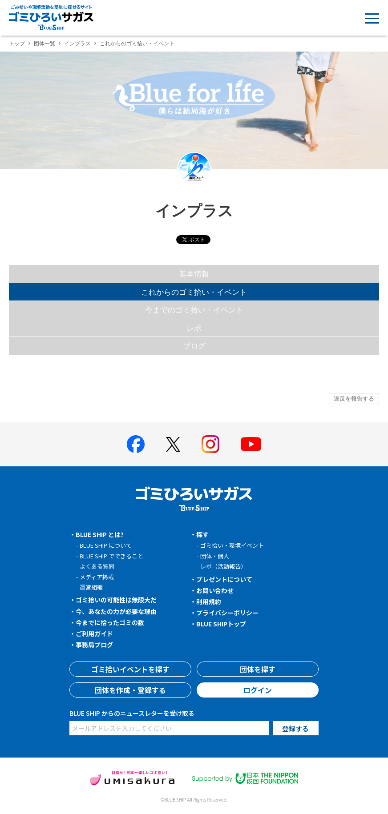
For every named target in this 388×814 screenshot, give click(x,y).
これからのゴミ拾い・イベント (194, 292)
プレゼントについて (224, 579)
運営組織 (91, 587)
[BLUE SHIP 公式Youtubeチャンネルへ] (251, 444)
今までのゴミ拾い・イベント (194, 310)
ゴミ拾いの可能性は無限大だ (116, 599)
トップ (17, 43)
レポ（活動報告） (223, 566)
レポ (194, 328)
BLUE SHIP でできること (111, 556)
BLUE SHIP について (106, 545)
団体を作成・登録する (130, 690)
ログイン (257, 690)
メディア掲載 (97, 577)
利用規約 (208, 601)
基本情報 (194, 274)
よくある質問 (97, 566)
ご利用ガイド (94, 633)
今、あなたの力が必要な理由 (116, 611)
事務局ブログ (94, 644)
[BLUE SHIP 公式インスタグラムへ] (210, 444)
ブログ (194, 346)
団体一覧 (44, 43)
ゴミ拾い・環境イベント (232, 545)
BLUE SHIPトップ (221, 623)
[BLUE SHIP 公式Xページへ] (173, 444)
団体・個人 (214, 556)
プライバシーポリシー (227, 612)
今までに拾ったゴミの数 (110, 622)
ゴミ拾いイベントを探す (130, 669)
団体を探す (257, 669)
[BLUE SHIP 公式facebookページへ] (136, 444)
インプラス (77, 43)
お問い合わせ (215, 590)
